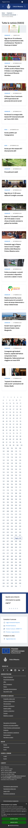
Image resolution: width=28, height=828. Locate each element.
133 (8, 466)
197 (4, 505)
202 (4, 508)
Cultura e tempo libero (9, 701)
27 (13, 409)
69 (13, 430)
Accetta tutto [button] (14, 819)
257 (8, 541)
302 (8, 568)
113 (8, 454)
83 (20, 436)
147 (4, 475)
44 (10, 418)
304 (16, 568)
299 (16, 565)
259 (16, 541)
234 (12, 526)
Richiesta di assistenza (9, 794)
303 (12, 568)
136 (20, 466)
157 (4, 481)
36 (3, 415)
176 (20, 490)
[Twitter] (7, 670)
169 (12, 487)
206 (20, 508)
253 (8, 538)
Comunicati (7, 35)
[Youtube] (11, 670)
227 (4, 523)
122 (4, 460)
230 (16, 523)
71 (20, 430)
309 (16, 571)
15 (13, 403)
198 (8, 505)
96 (3, 445)
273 (12, 550)
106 (20, 448)
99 (13, 445)
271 (4, 550)
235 (16, 526)
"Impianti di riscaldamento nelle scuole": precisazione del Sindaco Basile (13, 383)
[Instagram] (15, 670)
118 (8, 457)
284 (16, 556)
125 (16, 460)
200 (16, 505)
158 (8, 481)
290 (20, 559)
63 (13, 427)
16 (17, 403)
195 (16, 502)
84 (3, 439)
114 (12, 454)
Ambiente (5, 730)
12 (3, 403)
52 (17, 421)
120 (16, 457)
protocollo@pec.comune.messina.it (12, 778)
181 (20, 493)
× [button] (26, 803)
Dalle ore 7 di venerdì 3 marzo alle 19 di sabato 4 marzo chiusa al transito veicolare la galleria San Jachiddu (13, 219)
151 (20, 475)
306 (4, 571)
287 (8, 559)
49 (6, 421)
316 (4, 577)
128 (8, 463)
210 (16, 511)
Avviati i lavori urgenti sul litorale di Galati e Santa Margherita (12, 328)
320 (20, 577)
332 (8, 586)
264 (16, 544)
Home (3, 13)
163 (8, 484)
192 (4, 502)
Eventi (5, 759)
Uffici (4, 682)
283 (12, 556)
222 (4, 520)
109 (12, 451)
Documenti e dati (7, 691)
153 (8, 478)
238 (8, 529)
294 (16, 562)
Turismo (5, 713)
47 (20, 418)
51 (13, 421)
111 (20, 451)
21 (13, 406)
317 (8, 577)
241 (20, 529)
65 (20, 427)
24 (3, 409)
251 (20, 535)
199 (12, 505)
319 (16, 577)
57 (13, 424)
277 (8, 553)
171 (20, 487)
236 (20, 526)
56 (10, 424)
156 (20, 478)
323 (12, 580)
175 (16, 490)
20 (10, 406)
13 (6, 403)
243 (8, 532)
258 (12, 541)
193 (8, 502)
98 (10, 445)
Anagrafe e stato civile (9, 699)
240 (16, 529)
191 (20, 499)
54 (3, 424)
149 (12, 475)
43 (6, 418)
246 (20, 532)
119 (12, 457)
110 (16, 451)
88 (17, 439)
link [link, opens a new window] (6, 815)
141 (20, 469)
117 (4, 457)
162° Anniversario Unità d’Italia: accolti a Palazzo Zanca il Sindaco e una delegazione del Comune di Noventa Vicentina (14, 70)
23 (20, 406)
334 (16, 586)
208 (8, 511)
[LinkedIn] (19, 670)
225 (16, 520)
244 (12, 532)
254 (12, 538)
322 (8, 580)
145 (16, 472)
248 (8, 535)
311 (4, 574)
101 (21, 445)
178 (8, 493)
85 (6, 439)
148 (8, 475)
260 (20, 541)
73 (6, 433)
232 (4, 526)
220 (16, 517)
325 (20, 580)
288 (12, 559)
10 (16, 400)
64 (17, 427)
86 (10, 439)
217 (4, 517)
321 (4, 580)
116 (20, 454)
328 (12, 583)
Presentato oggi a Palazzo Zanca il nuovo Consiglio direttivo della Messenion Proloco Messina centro (12, 247)
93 (13, 442)
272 (8, 550)
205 (16, 508)
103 (8, 448)
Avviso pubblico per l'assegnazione (10, 133)
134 (12, 466)
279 (16, 553)
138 (8, 469)
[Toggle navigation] (3, 6)
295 (20, 562)
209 (12, 511)
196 (20, 502)
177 (4, 493)
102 (4, 448)
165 (16, 484)
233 (8, 526)
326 (4, 583)
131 (20, 463)
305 (20, 568)
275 (20, 550)
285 (20, 556)
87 (13, 439)
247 (4, 535)
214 (12, 514)
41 (20, 415)
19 (6, 406)
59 (20, 424)
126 (20, 460)
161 (20, 481)
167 (4, 487)
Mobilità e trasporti (8, 716)
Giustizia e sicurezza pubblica (10, 725)
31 (6, 412)
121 (20, 457)
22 (17, 406)
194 (12, 502)
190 (16, 499)
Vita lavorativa (7, 704)
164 (12, 484)
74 (10, 433)
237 (4, 529)
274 (16, 550)
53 (20, 421)
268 (12, 547)
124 (12, 460)
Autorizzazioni (7, 735)
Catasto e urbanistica (8, 711)
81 (13, 436)
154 (12, 478)
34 (17, 412)
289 (16, 559)
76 (17, 433)
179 (12, 493)
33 (13, 412)
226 (20, 520)
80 (10, 436)
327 (8, 583)
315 (20, 574)
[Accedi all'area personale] (22, 2)
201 (20, 505)
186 (20, 496)
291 (4, 562)
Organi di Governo (8, 677)
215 (16, 514)
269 (16, 547)
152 (4, 478)
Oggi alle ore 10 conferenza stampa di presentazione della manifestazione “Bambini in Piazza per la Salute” (13, 41)
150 (16, 475)
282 (8, 556)
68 (10, 430)
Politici (5, 687)
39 (13, 415)
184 (12, 496)
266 (4, 547)
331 (4, 586)
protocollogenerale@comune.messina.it (15, 776)
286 (4, 559)
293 (12, 562)
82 (17, 436)
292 (8, 562)
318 (12, 577)
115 (16, 454)
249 (12, 535)
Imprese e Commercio (8, 706)
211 (20, 511)
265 (20, 544)
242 (4, 532)
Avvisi (5, 129)
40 (17, 415)
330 (20, 583)
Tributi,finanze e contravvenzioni (11, 728)
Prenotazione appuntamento (10, 786)
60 (3, 427)
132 (4, 466)
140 (16, 469)
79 (6, 436)
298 (12, 565)
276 (4, 553)
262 (8, 544)
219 (12, 517)
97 (6, 445)
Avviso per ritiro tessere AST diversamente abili (13, 149)
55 (6, 424)
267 (8, 547)
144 (12, 472)
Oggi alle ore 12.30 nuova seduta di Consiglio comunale (13, 194)
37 (6, 415)
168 (8, 487)
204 (12, 508)
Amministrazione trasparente (10, 801)
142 (4, 472)
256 (4, 541)
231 (20, 523)
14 (10, 403)
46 (17, 418)
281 (4, 556)
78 (3, 436)
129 (12, 463)
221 (20, 517)
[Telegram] (23, 670)
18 (3, 406)
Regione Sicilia (6, 2)
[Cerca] (25, 7)
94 (17, 442)
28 (17, 409)
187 (4, 499)
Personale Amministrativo (10, 689)
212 (4, 514)
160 (16, 481)
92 (10, 442)
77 (20, 433)
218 (8, 517)
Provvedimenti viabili (11, 172)
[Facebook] (3, 670)
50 (10, 421)
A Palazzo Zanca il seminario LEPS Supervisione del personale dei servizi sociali (13, 98)
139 (12, 469)
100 (17, 445)
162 (4, 484)
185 (16, 496)
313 (12, 574)
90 (3, 442)
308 (12, 571)
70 (17, 430)
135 (16, 466)
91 (6, 442)
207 (4, 511)
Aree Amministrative (8, 679)
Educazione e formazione (9, 723)
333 (12, 586)
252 (4, 538)
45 (13, 418)
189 (12, 499)
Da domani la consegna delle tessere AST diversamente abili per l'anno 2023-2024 (14, 116)
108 (8, 451)
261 (4, 544)
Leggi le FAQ (6, 791)
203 (8, 508)
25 (6, 409)
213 (8, 514)
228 (8, 523)
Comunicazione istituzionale (9, 15)
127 (4, 463)
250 (16, 535)
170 (16, 487)
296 (4, 565)
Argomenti (9, 13)
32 (10, 412)
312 (8, 574)
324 (16, 580)
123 (8, 460)
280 (20, 553)
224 (12, 520)
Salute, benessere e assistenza (11, 732)
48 (3, 421)
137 (4, 469)
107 (4, 451)
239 (12, 529)
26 (10, 409)
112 (4, 454)
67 (6, 430)
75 (13, 433)
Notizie (5, 745)
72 (3, 433)
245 (16, 532)
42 (3, 418)
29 (20, 409)
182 (4, 496)
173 (8, 490)
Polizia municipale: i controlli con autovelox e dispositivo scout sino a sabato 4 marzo (13, 274)
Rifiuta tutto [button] (14, 822)
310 (20, 571)
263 (12, 544)
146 (20, 472)
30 (3, 412)
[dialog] (14, 815)
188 (8, 499)
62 (10, 427)
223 (8, 520)
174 (12, 490)
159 (12, 481)
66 (3, 430)
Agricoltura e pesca (8, 737)
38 (10, 415)
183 (8, 496)
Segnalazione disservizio (9, 789)
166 (20, 484)
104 (12, 448)
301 (4, 568)
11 (20, 400)
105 (16, 448)
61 (6, 427)
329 (16, 583)
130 (16, 463)
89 (20, 439)
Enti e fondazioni (7, 684)
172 (4, 490)
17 (20, 403)
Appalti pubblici (7, 708)
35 (20, 412)
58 (17, 424)
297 (8, 565)
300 (20, 565)
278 (12, 553)
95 (20, 442)
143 (8, 472)
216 (20, 514)
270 (20, 547)
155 (16, 478)
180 (16, 493)
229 (12, 523)
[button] (14, 825)
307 (8, 571)
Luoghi (5, 756)
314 (16, 574)
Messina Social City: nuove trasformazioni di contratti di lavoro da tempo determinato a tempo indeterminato (14, 301)
